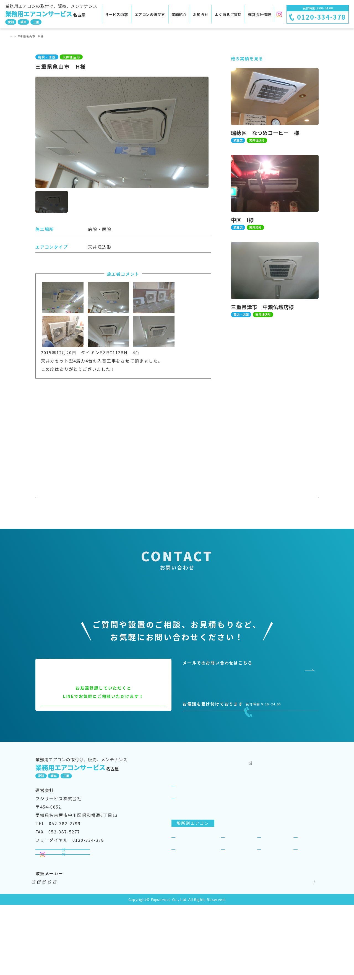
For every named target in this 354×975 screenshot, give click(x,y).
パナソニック (107, 952)
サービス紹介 (190, 840)
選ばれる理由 (190, 852)
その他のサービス (241, 815)
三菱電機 (73, 952)
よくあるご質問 (228, 14)
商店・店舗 (274, 891)
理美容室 (271, 903)
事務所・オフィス (195, 891)
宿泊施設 (308, 891)
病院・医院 (188, 903)
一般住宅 (308, 903)
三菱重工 (161, 952)
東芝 (136, 952)
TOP (12, 36)
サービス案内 (185, 827)
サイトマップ (303, 952)
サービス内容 (116, 14)
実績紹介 (179, 14)
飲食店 (233, 891)
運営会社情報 (259, 14)
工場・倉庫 (237, 903)
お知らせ (200, 14)
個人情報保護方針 (265, 952)
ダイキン (44, 952)
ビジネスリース (239, 852)
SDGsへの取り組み (298, 840)
